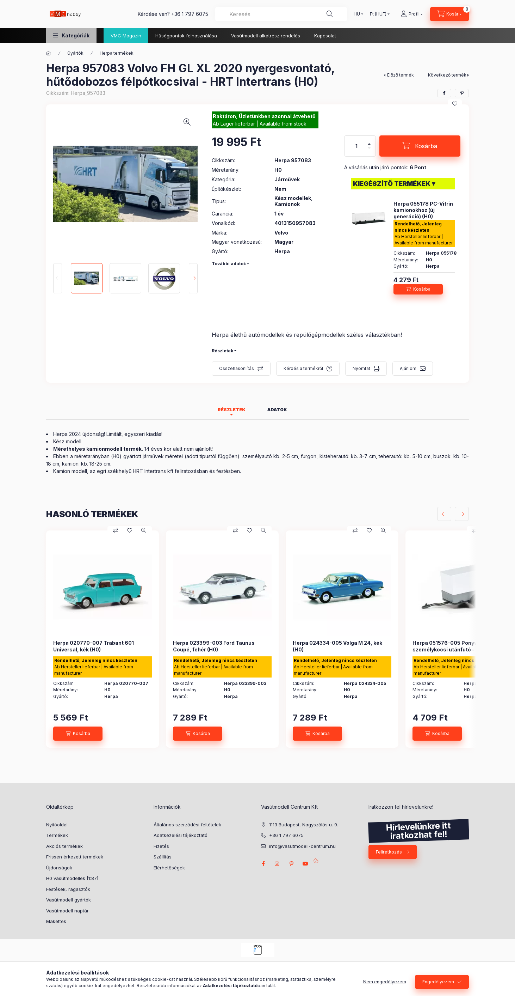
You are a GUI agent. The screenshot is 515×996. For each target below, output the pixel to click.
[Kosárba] (419, 146)
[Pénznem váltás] (378, 14)
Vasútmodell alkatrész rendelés (265, 35)
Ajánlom (408, 368)
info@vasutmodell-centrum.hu (302, 846)
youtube (305, 864)
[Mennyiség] (356, 146)
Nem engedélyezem (384, 981)
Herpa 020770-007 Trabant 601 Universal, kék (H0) (93, 646)
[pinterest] (462, 93)
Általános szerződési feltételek (187, 824)
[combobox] (281, 14)
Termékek (57, 835)
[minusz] (369, 148)
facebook (263, 864)
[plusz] (369, 144)
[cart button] (449, 14)
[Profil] (411, 14)
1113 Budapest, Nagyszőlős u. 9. (303, 824)
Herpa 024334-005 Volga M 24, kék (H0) (337, 646)
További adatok (229, 263)
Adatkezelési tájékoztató (180, 835)
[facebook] (444, 93)
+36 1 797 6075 (189, 14)
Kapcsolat (325, 35)
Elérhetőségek (169, 867)
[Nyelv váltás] (356, 14)
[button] (71, 35)
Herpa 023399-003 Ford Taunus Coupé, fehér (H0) (214, 646)
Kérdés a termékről (303, 368)
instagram (277, 864)
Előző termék (400, 75)
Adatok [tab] (277, 409)
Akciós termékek (64, 846)
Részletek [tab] (232, 409)
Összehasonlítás (236, 368)
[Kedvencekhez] (455, 103)
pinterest (291, 864)
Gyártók (75, 53)
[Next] (193, 278)
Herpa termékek (117, 53)
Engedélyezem (438, 981)
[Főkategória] (48, 53)
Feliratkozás (389, 852)
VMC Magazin (126, 35)
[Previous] (57, 278)
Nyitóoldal (57, 824)
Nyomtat (361, 368)
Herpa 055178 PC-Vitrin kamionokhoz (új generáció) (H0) (423, 210)
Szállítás (163, 857)
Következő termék (447, 75)
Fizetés (161, 846)
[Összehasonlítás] (115, 530)
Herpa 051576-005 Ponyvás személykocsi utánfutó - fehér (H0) (456, 646)
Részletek (222, 350)
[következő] (462, 514)
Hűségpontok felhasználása (186, 35)
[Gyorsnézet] (144, 530)
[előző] (444, 514)
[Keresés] (329, 14)
